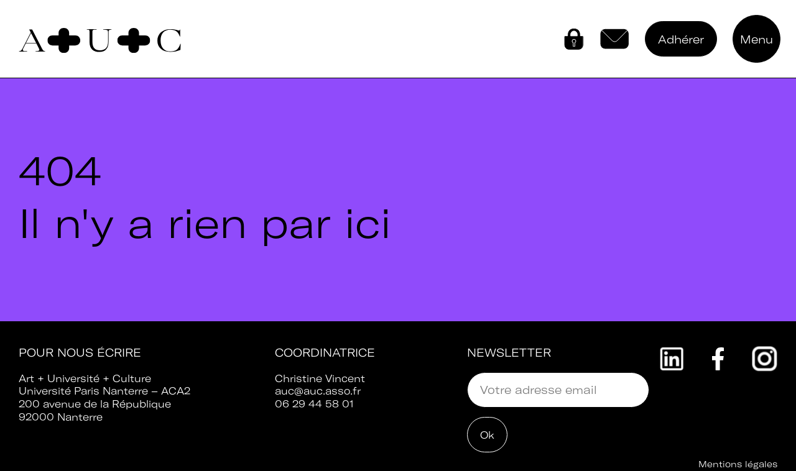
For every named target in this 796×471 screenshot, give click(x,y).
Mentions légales (737, 464)
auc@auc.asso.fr (318, 391)
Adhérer (681, 39)
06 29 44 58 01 (314, 404)
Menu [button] (756, 39)
